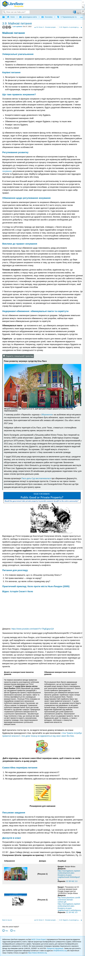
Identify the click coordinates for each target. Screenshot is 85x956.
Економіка (47, 17)
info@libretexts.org (60, 950)
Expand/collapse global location (81, 16)
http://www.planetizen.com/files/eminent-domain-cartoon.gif (69, 900)
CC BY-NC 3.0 (71, 881)
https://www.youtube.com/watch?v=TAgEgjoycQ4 (32, 629)
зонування (7, 171)
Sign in (78, 13)
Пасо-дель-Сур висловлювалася (36, 478)
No (14, 931)
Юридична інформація (55, 948)
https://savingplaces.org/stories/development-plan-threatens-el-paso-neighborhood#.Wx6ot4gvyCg (69, 875)
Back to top (6, 920)
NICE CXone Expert (39, 939)
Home (11, 17)
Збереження (46, 415)
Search (4, 12)
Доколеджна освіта (28, 17)
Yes (6, 931)
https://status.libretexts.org (37, 953)
